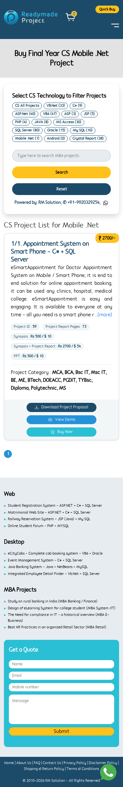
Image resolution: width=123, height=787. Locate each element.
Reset (61, 189)
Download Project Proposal (61, 407)
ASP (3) (70, 114)
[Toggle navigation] (115, 25)
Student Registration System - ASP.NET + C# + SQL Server (55, 505)
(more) (104, 315)
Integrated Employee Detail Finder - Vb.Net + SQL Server (54, 574)
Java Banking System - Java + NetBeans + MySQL (48, 567)
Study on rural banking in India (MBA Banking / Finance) (52, 601)
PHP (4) (21, 122)
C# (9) (77, 106)
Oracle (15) (56, 130)
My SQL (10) (82, 130)
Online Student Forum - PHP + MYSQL (38, 526)
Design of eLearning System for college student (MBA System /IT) (61, 608)
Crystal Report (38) (88, 138)
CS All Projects (27, 106)
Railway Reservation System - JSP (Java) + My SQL (49, 519)
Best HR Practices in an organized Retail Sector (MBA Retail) (57, 627)
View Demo (61, 419)
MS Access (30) (68, 122)
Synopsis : (32, 336)
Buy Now (61, 431)
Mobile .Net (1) (27, 138)
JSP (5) (89, 114)
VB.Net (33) (56, 106)
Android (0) (56, 138)
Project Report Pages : (66, 327)
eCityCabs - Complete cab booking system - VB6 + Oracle (55, 553)
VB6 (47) (50, 114)
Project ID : (25, 327)
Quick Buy (107, 9)
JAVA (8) (41, 122)
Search (61, 172)
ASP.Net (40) (25, 114)
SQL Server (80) (27, 130)
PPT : (28, 356)
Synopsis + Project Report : (47, 346)
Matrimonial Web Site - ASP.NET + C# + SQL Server (49, 512)
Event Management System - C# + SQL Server (45, 560)
